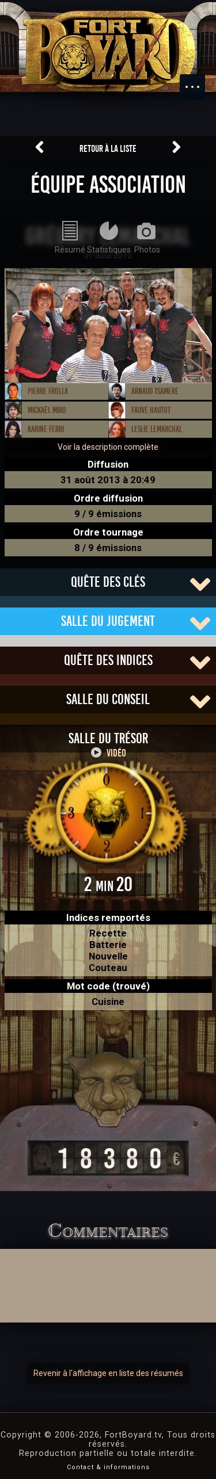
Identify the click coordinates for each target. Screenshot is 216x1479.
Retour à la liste (108, 148)
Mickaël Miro (47, 410)
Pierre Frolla (48, 391)
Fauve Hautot (150, 410)
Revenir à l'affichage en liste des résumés (108, 1373)
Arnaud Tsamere (155, 391)
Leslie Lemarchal (156, 429)
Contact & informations (108, 1467)
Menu (198, 81)
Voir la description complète (108, 447)
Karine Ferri (46, 429)
